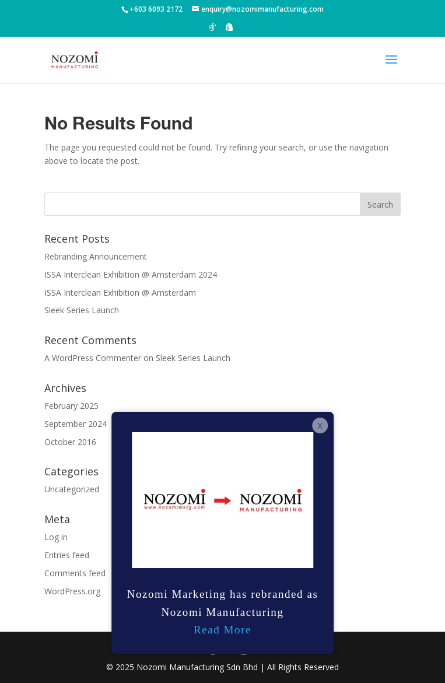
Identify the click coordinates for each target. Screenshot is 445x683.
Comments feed (75, 573)
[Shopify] (229, 30)
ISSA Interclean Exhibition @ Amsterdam (120, 292)
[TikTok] (212, 30)
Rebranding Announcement (95, 256)
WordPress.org (72, 591)
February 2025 (71, 405)
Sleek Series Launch (81, 310)
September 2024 (75, 423)
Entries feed (66, 555)
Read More (222, 630)
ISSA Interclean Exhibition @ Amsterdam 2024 (130, 274)
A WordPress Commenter (92, 357)
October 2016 (70, 441)
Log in (56, 536)
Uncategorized (71, 489)
